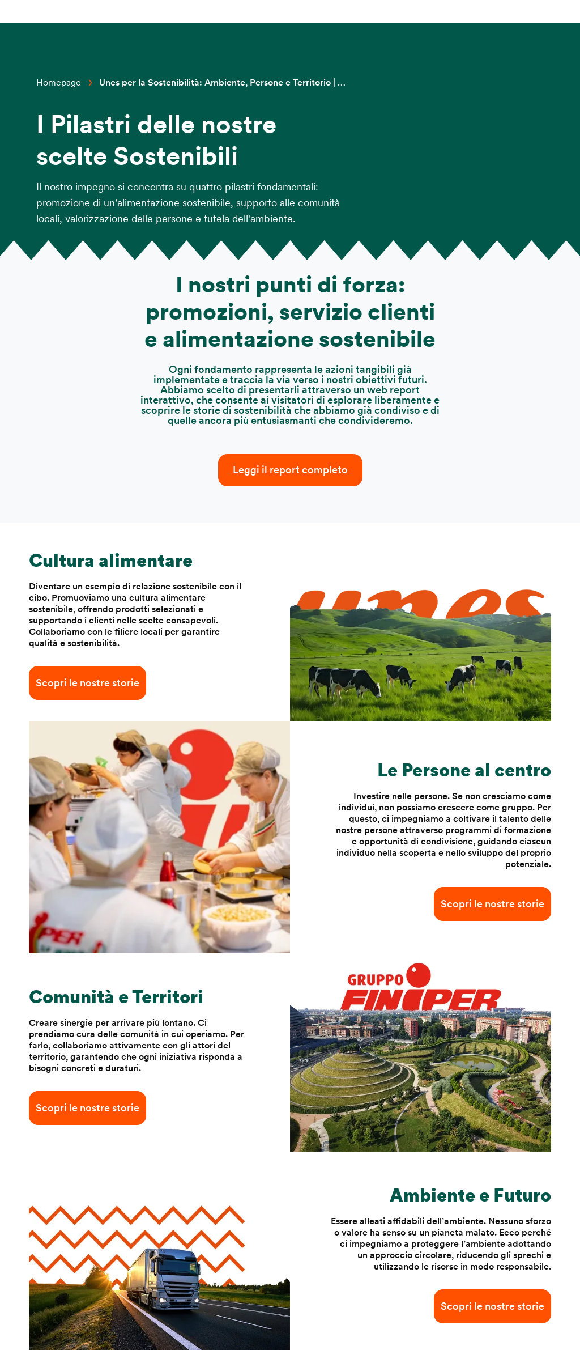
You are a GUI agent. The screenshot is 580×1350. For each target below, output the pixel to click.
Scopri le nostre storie (87, 683)
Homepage (58, 83)
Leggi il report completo (290, 470)
